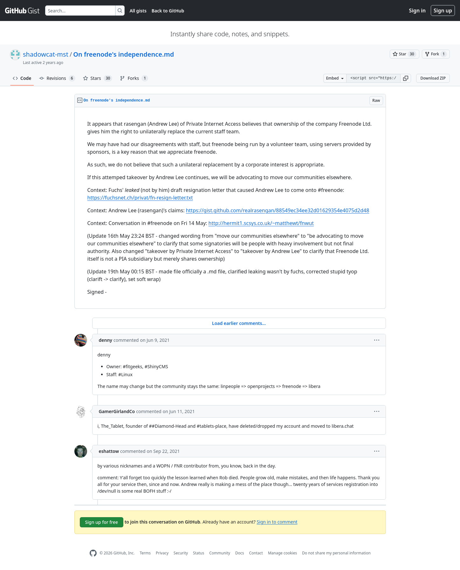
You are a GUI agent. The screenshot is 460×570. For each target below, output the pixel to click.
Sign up (443, 10)
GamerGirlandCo (117, 411)
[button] (405, 78)
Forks (134, 78)
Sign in (417, 10)
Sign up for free (101, 522)
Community (219, 553)
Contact (256, 553)
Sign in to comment (277, 521)
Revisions (57, 78)
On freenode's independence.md (123, 54)
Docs (239, 553)
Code (22, 78)
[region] (230, 208)
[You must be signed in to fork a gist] (436, 54)
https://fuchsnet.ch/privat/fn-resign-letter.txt (140, 197)
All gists (138, 11)
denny (106, 340)
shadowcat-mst (45, 54)
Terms (145, 553)
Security (181, 553)
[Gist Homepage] (22, 10)
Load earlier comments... (239, 323)
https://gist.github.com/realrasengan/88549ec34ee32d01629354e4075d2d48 (277, 210)
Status (198, 553)
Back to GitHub (168, 11)
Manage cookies (282, 553)
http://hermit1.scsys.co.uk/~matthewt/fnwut (261, 223)
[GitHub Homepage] (93, 553)
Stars (98, 78)
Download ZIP (433, 78)
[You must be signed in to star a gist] (404, 54)
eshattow (109, 451)
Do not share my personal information (336, 553)
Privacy (162, 553)
